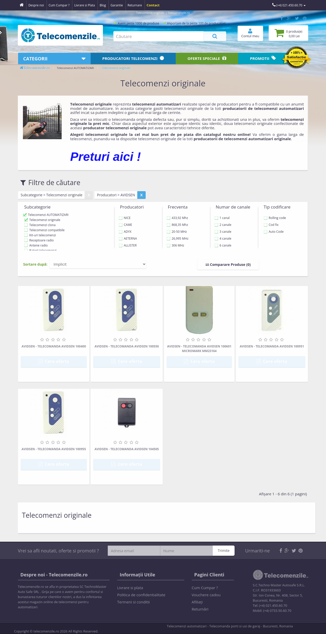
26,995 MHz (177, 238)
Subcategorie (37, 207)
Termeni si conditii (133, 601)
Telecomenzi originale (116, 68)
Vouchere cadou (206, 594)
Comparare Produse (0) (228, 264)
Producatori (133, 58)
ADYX (125, 231)
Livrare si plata (130, 587)
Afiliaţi (197, 601)
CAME (125, 225)
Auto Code (273, 231)
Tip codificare (277, 207)
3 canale (222, 231)
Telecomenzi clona (42, 225)
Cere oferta (53, 361)
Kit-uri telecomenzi (42, 235)
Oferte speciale (206, 58)
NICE (125, 218)
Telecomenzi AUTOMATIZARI (75, 68)
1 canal (221, 218)
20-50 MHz (177, 231)
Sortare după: (35, 264)
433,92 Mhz (177, 218)
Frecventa (177, 207)
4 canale (222, 238)
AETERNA (128, 238)
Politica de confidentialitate (141, 594)
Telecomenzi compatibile (47, 230)
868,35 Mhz (177, 225)
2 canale (222, 225)
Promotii (263, 58)
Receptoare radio (41, 240)
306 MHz (175, 245)
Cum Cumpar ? (205, 587)
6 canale (222, 245)
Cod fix (271, 225)
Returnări (200, 609)
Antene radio (38, 245)
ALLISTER (128, 245)
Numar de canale (233, 207)
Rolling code (275, 218)
